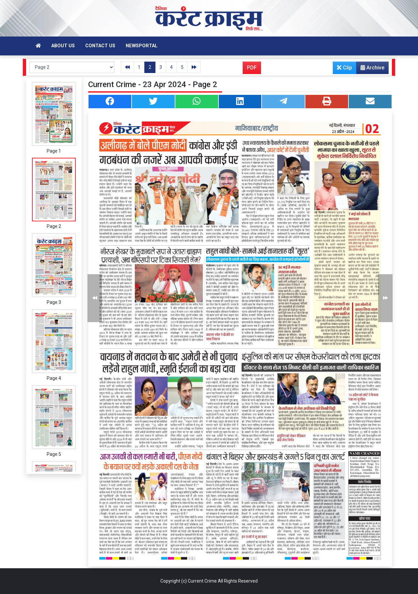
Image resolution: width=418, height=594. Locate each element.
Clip (344, 68)
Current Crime (202, 581)
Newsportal (141, 46)
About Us (63, 46)
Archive (370, 69)
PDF (252, 68)
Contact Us (100, 46)
